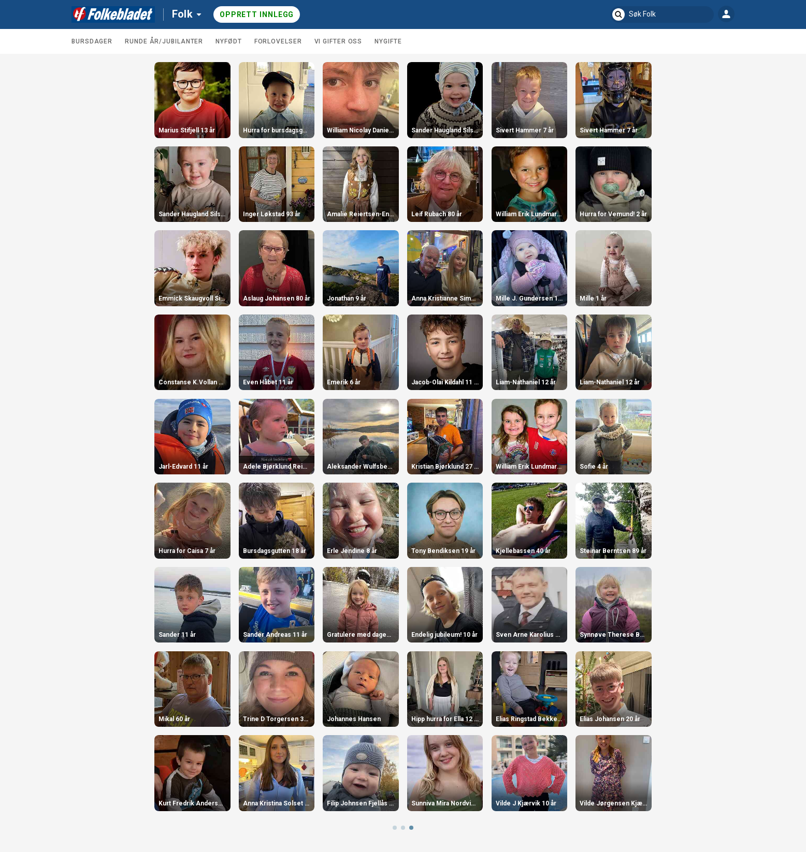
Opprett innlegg (257, 14)
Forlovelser (278, 41)
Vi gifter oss (338, 41)
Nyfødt (228, 41)
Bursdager (91, 41)
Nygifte (388, 41)
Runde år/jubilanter (164, 41)
